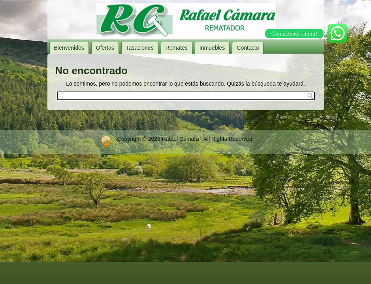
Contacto (248, 48)
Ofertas (105, 48)
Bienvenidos (69, 48)
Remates (177, 48)
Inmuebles (212, 48)
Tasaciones (140, 48)
